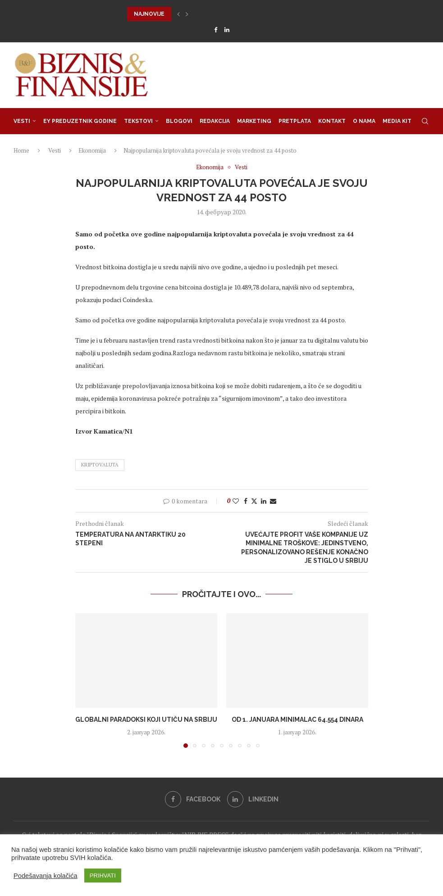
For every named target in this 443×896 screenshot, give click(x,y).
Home (21, 150)
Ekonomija (92, 150)
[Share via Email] (273, 501)
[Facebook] (215, 30)
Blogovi (179, 121)
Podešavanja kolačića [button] (46, 875)
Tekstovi (138, 121)
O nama (364, 121)
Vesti (22, 121)
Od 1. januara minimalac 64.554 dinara (297, 719)
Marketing (254, 121)
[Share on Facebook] (245, 501)
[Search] (424, 121)
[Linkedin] (226, 30)
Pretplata (295, 121)
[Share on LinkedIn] (263, 501)
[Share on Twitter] (254, 501)
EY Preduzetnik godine (80, 121)
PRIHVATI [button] (103, 875)
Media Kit (397, 121)
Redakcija (215, 121)
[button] (178, 14)
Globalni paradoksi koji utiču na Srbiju (146, 719)
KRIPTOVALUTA (100, 465)
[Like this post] (236, 501)
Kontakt (332, 121)
